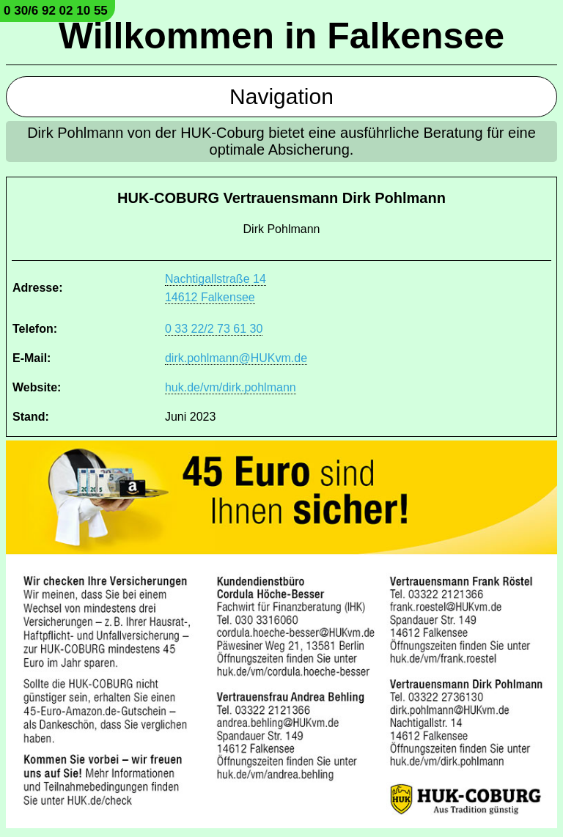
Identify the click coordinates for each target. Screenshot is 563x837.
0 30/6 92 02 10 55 (56, 11)
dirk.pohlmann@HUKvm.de (236, 358)
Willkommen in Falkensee (281, 35)
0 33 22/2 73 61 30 (213, 328)
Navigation (281, 96)
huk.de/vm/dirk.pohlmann (230, 387)
